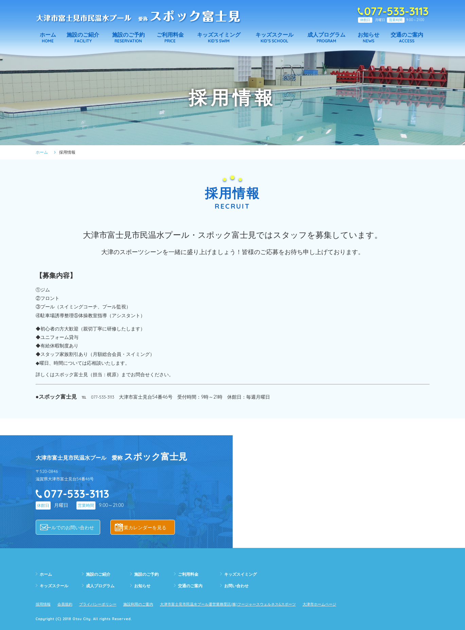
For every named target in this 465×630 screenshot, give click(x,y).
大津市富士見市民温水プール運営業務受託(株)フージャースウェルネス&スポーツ (258, 604)
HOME (48, 37)
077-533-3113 (104, 397)
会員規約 (69, 604)
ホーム (42, 152)
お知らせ (143, 586)
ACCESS (407, 37)
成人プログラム (102, 586)
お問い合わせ (238, 586)
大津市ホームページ (365, 604)
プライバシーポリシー (107, 604)
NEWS (368, 37)
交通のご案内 (192, 586)
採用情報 (44, 604)
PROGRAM (326, 37)
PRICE (170, 37)
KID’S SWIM (219, 37)
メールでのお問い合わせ (73, 527)
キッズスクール (56, 586)
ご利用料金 (190, 574)
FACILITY (83, 37)
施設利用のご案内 (153, 604)
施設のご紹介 (100, 574)
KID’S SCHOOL (274, 37)
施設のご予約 (148, 574)
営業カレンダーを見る (147, 527)
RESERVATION (128, 37)
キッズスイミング (243, 574)
